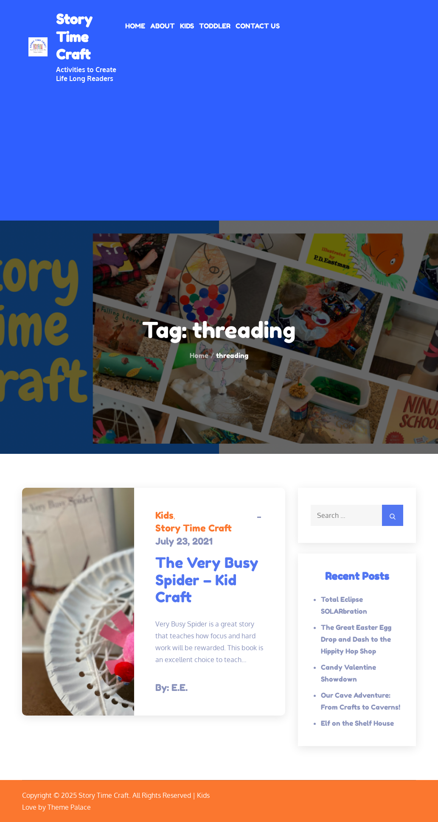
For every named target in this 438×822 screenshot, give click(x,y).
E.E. (179, 687)
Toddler (214, 26)
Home (135, 26)
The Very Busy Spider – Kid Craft (206, 580)
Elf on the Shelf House (357, 723)
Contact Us (258, 26)
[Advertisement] (219, 146)
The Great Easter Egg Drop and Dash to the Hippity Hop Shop (356, 639)
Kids (187, 26)
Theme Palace (69, 807)
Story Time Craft (74, 37)
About (162, 26)
